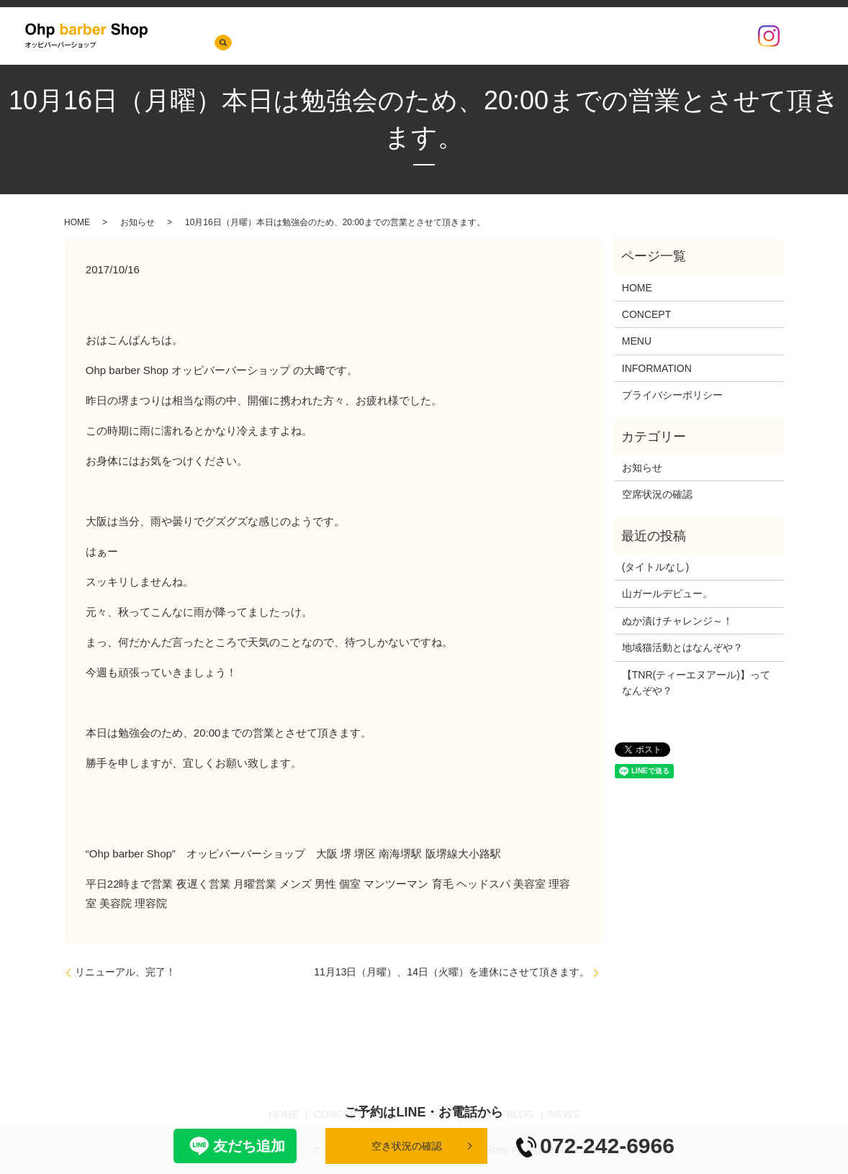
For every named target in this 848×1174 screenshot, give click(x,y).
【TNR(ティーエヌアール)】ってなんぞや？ (696, 682)
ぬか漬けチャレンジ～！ (677, 621)
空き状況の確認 (406, 1146)
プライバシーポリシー (672, 395)
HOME (337, 36)
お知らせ (137, 222)
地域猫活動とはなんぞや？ (682, 647)
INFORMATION (509, 36)
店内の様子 (626, 36)
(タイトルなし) (655, 567)
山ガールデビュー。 (667, 593)
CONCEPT (390, 36)
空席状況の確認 (701, 36)
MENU (444, 36)
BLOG (572, 36)
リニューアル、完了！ (125, 972)
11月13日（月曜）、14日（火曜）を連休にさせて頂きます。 (452, 972)
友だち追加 (235, 1146)
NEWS (293, 36)
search (805, 36)
